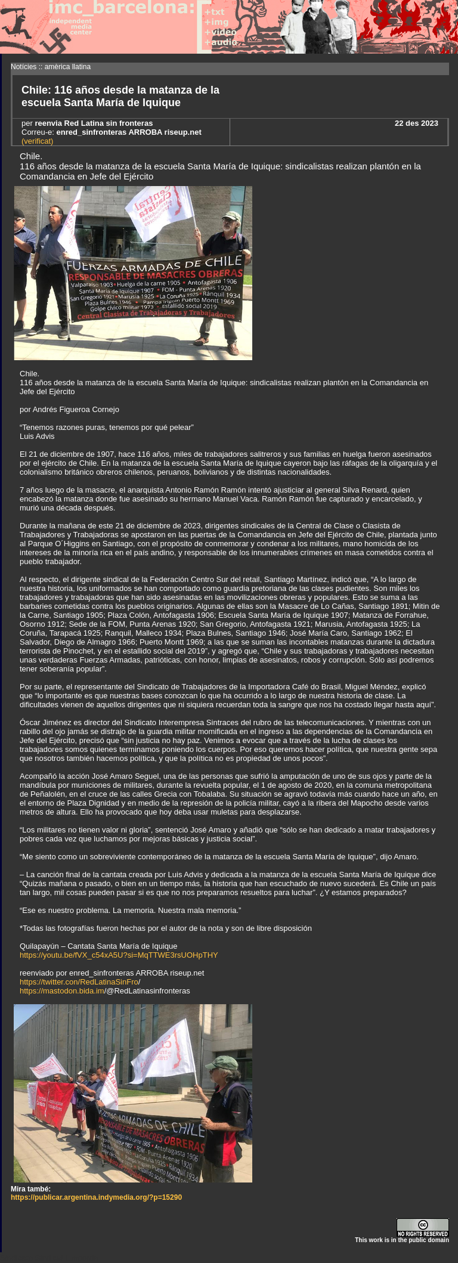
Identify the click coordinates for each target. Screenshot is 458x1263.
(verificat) (37, 141)
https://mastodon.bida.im (62, 990)
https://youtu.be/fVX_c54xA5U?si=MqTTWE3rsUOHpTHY (119, 955)
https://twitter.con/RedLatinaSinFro (79, 981)
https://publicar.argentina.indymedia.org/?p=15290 (96, 1197)
